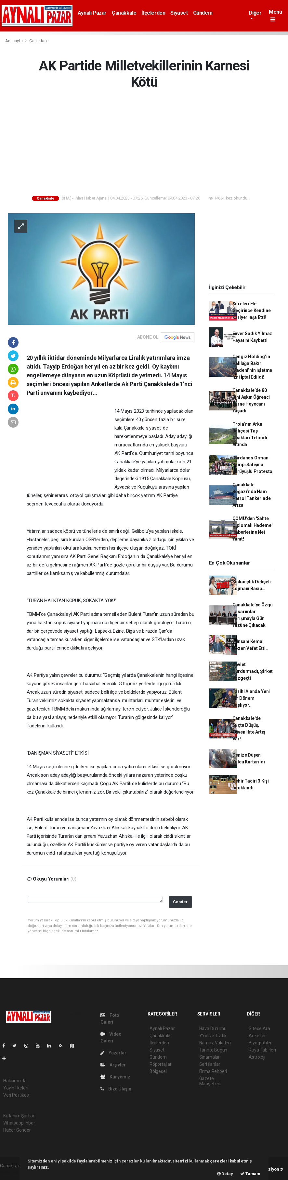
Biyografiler (260, 1042)
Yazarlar (113, 1052)
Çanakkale (124, 13)
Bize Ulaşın (115, 1088)
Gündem (203, 13)
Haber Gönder (17, 1130)
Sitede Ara (259, 1028)
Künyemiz (115, 1076)
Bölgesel (158, 1071)
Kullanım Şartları (19, 1115)
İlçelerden (153, 13)
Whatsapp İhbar (19, 1122)
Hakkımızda (15, 1080)
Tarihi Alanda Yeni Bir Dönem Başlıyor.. (251, 698)
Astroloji (257, 1057)
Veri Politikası (16, 1095)
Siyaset (179, 13)
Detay (225, 1173)
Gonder (180, 901)
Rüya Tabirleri (262, 1049)
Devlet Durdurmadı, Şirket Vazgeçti (252, 671)
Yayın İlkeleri (15, 1087)
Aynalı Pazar (92, 13)
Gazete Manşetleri (209, 1081)
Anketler (257, 1035)
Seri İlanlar (209, 1064)
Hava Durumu (213, 1028)
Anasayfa (14, 40)
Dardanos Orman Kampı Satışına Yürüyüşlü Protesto (252, 464)
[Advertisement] (144, 143)
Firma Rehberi (213, 1071)
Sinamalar (209, 1057)
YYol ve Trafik (213, 1035)
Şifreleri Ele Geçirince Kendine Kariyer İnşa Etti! (251, 310)
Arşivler (112, 1064)
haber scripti (12, 1172)
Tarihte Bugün (213, 1049)
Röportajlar (161, 1064)
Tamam (250, 1173)
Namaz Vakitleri (215, 1042)
